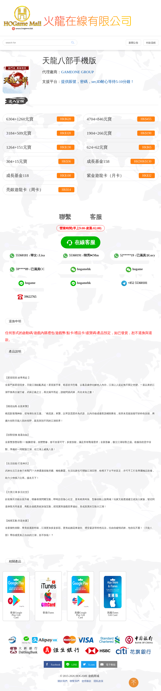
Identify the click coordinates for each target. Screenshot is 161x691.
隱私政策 (98, 681)
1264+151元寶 (40, 147)
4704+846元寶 (121, 119)
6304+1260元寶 (40, 119)
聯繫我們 (74, 681)
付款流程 (151, 43)
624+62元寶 (121, 147)
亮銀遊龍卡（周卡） (40, 189)
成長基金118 (40, 175)
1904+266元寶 (121, 133)
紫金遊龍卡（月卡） (121, 175)
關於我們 (62, 681)
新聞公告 (133, 43)
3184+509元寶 (40, 133)
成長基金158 (121, 161)
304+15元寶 (40, 161)
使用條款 (86, 681)
